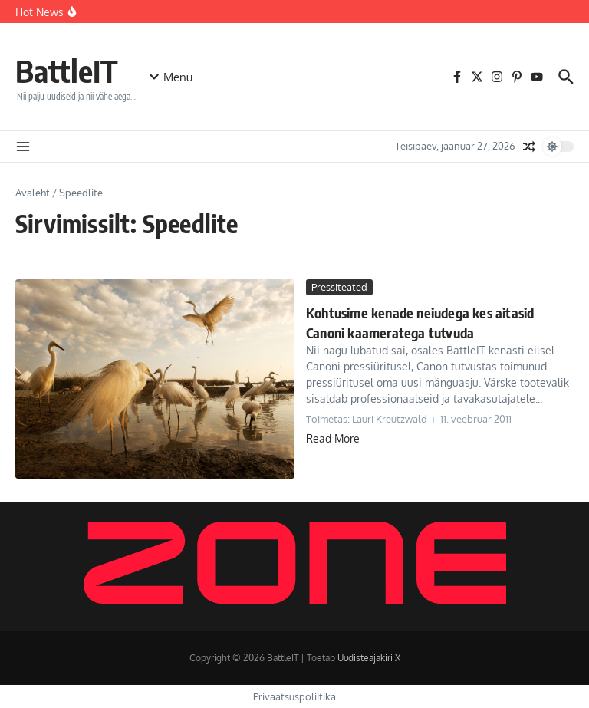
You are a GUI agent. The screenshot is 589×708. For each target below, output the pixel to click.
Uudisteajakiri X (368, 658)
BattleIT (66, 70)
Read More (333, 438)
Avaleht (32, 192)
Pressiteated (339, 287)
